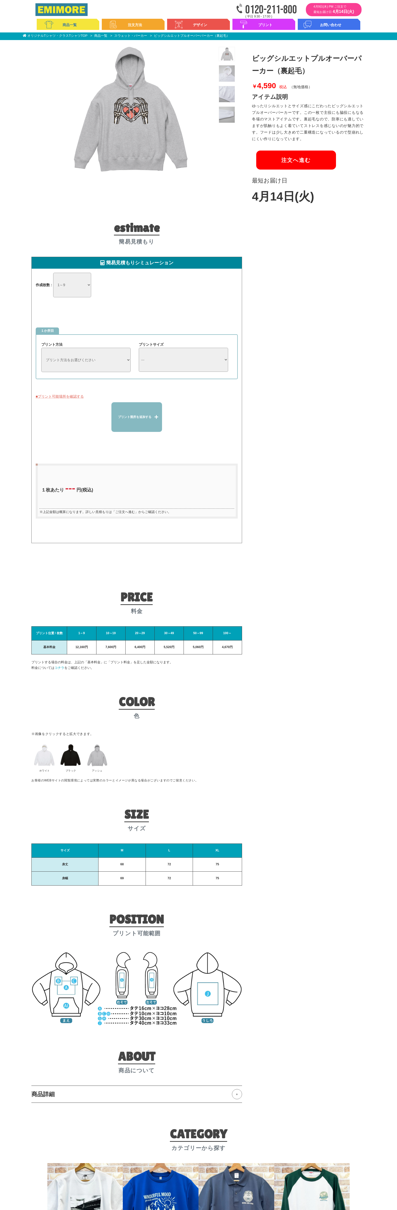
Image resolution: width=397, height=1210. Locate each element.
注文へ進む (292, 162)
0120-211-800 (271, 10)
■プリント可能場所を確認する (60, 396)
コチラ (59, 667)
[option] (129, 109)
